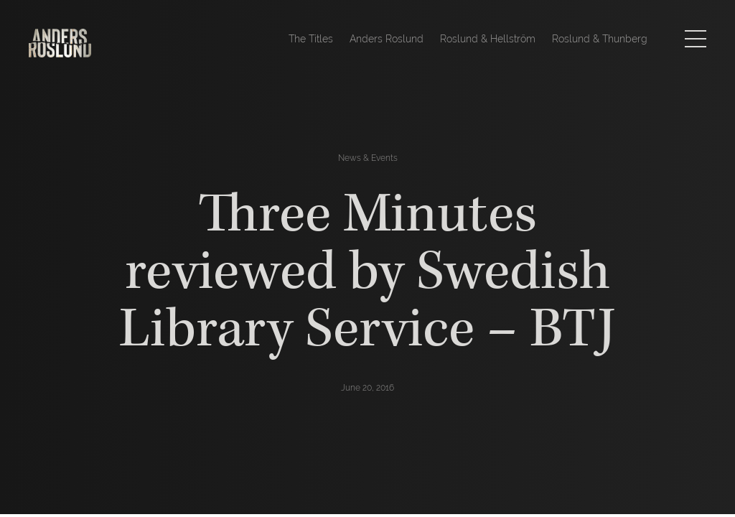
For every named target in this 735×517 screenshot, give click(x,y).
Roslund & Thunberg (599, 39)
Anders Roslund (386, 39)
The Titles (311, 39)
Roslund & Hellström (487, 39)
